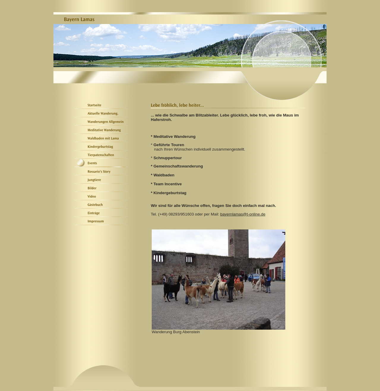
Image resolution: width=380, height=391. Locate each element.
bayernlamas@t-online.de (242, 214)
